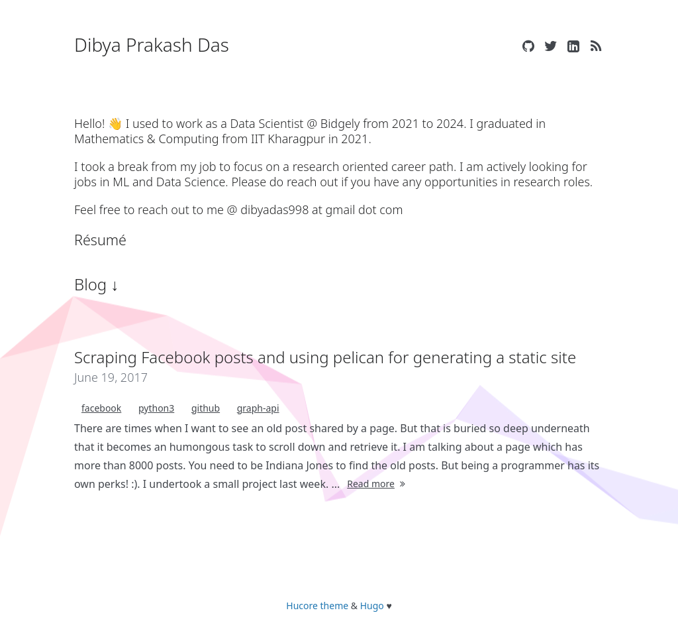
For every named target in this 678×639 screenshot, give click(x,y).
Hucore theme (317, 605)
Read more (377, 483)
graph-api (258, 408)
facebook (101, 408)
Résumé (100, 239)
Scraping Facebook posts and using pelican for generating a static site (325, 357)
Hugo (372, 605)
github (205, 408)
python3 (156, 408)
